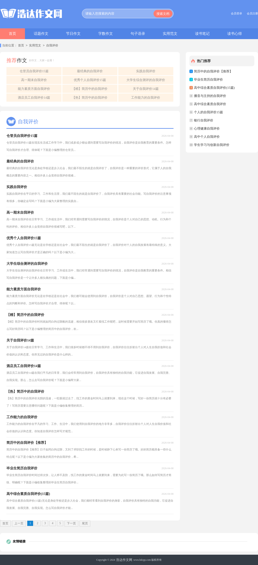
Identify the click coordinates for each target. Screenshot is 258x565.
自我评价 (52, 45)
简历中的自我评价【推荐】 (213, 71)
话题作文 (41, 34)
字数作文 (105, 34)
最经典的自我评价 (90, 71)
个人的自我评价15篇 (208, 112)
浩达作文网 (124, 560)
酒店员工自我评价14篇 (34, 97)
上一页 (18, 523)
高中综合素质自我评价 (210, 104)
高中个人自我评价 (207, 136)
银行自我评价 (203, 120)
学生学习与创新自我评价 (211, 145)
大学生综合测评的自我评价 (145, 80)
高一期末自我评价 (34, 80)
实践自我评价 (145, 71)
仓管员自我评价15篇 (34, 71)
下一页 (71, 523)
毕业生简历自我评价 (208, 79)
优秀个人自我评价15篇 (90, 80)
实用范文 (170, 34)
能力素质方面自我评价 (34, 88)
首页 (12, 34)
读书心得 (234, 34)
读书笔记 (202, 34)
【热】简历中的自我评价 (90, 97)
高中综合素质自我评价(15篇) (214, 87)
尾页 (85, 523)
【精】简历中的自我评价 (90, 88)
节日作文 (73, 34)
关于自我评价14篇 (146, 88)
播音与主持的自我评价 (210, 96)
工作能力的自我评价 (145, 97)
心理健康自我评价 (207, 128)
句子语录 (138, 34)
